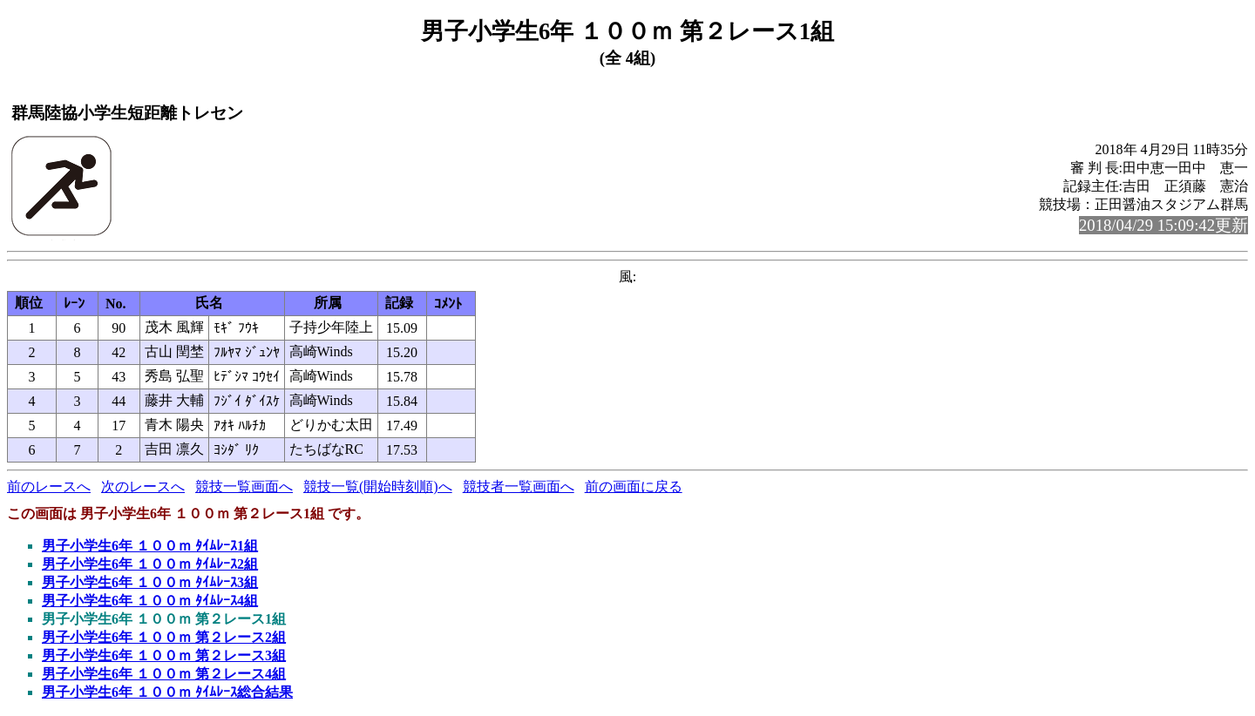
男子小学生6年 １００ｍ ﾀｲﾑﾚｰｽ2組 (150, 564)
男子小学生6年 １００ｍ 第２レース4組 (164, 673)
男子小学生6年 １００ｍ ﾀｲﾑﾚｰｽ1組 (150, 545)
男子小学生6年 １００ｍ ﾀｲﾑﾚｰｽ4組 (150, 600)
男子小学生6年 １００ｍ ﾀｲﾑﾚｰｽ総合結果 (167, 692)
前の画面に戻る (633, 486)
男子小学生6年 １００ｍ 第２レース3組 (164, 655)
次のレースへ (143, 486)
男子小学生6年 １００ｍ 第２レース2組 (164, 637)
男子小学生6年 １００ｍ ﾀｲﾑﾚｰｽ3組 (150, 582)
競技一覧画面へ (244, 486)
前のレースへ (49, 486)
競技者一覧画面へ (518, 486)
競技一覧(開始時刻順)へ (377, 486)
